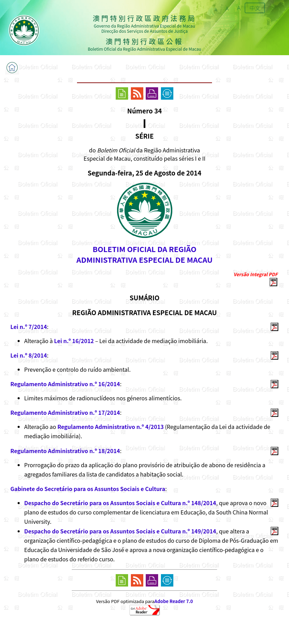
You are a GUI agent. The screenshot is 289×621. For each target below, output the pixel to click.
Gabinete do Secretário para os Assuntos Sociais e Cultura (87, 488)
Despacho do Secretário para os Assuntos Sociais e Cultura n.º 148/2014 (120, 503)
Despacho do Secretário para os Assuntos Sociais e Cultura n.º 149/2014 (120, 531)
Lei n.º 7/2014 (28, 326)
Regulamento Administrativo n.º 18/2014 (65, 451)
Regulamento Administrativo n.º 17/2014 (65, 412)
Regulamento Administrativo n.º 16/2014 (65, 384)
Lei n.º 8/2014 (28, 355)
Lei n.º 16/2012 (74, 341)
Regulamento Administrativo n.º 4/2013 (110, 426)
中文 (254, 8)
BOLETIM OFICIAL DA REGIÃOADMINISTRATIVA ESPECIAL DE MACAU (144, 254)
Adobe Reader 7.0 (173, 601)
